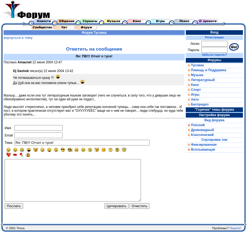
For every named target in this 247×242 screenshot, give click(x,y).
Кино (192, 85)
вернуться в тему (18, 38)
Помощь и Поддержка (206, 70)
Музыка (194, 75)
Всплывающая (200, 149)
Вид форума (214, 120)
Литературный (200, 80)
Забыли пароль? (214, 54)
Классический (200, 135)
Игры (192, 95)
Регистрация (214, 37)
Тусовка (100, 33)
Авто (192, 99)
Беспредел (197, 104)
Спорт (193, 90)
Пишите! (235, 238)
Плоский (195, 125)
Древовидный (200, 130)
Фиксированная (201, 145)
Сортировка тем (214, 140)
